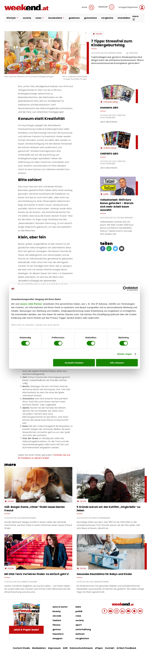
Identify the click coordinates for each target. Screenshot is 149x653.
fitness (56, 624)
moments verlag (110, 102)
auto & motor (60, 606)
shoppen (57, 638)
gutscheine (90, 17)
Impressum (54, 648)
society (27, 17)
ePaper (99, 648)
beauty (57, 611)
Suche (88, 7)
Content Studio (21, 648)
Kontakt (109, 648)
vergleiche (107, 17)
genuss (57, 629)
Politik (105, 194)
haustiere (58, 633)
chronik (57, 615)
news (40, 17)
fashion (57, 620)
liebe (78, 606)
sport (79, 624)
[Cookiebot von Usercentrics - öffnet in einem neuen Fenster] (125, 288)
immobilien (124, 17)
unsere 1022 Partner (31, 303)
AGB (65, 648)
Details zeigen (124, 354)
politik (79, 611)
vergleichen (82, 638)
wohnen (80, 633)
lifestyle (12, 17)
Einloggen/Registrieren (132, 7)
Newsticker (106, 7)
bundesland (56, 17)
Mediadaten (39, 648)
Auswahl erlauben (74, 362)
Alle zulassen (117, 362)
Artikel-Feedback (126, 648)
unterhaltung (83, 629)
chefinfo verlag (109, 148)
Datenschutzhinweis (81, 648)
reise (78, 615)
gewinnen (74, 17)
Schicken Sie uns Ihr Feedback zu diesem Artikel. (44, 456)
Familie (99, 34)
